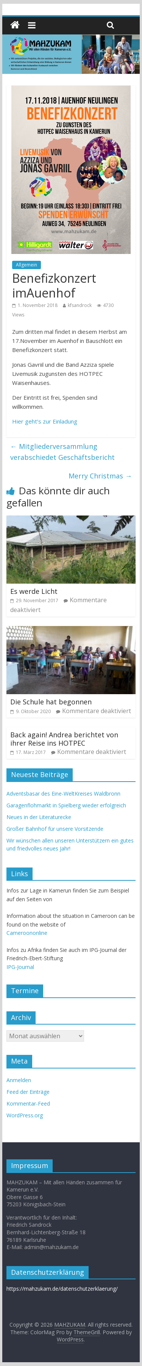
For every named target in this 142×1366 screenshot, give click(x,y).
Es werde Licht (34, 591)
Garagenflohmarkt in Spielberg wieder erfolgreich (66, 805)
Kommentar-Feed (28, 1103)
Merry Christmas (100, 475)
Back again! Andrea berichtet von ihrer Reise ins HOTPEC (64, 739)
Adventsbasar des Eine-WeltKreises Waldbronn (63, 793)
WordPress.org (24, 1115)
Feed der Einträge (28, 1091)
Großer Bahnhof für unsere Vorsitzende (54, 828)
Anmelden (18, 1080)
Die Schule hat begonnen (51, 701)
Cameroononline (26, 932)
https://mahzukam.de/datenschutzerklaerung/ (62, 1288)
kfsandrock (80, 305)
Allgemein (26, 265)
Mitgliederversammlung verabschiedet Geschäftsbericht (62, 452)
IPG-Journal (20, 966)
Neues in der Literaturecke (38, 817)
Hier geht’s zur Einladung (44, 421)
